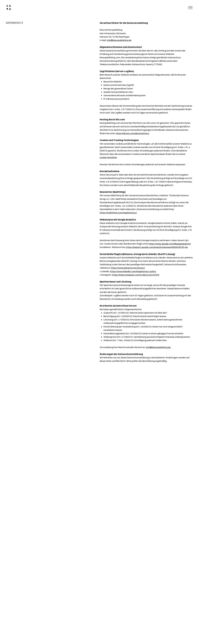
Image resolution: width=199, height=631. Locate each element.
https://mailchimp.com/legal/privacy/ (118, 212)
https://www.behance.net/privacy (128, 267)
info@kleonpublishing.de (119, 40)
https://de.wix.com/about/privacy (132, 133)
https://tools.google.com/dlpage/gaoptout (170, 243)
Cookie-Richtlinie (108, 157)
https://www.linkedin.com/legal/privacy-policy (133, 271)
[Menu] (190, 7)
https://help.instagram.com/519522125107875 (135, 274)
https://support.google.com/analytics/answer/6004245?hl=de (157, 247)
